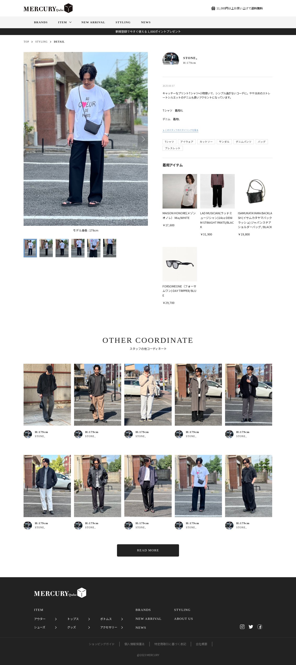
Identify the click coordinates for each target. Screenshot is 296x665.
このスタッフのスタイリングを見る (181, 130)
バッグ (262, 141)
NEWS (141, 627)
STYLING (41, 42)
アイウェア (186, 141)
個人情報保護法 (134, 644)
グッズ (71, 627)
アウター (40, 619)
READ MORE (148, 550)
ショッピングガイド (102, 644)
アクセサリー (108, 627)
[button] (143, 139)
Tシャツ (169, 141)
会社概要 (201, 644)
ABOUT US (183, 619)
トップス (73, 619)
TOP (26, 42)
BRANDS (143, 610)
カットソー (206, 141)
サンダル (224, 141)
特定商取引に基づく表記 (170, 644)
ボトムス (106, 619)
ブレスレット (173, 148)
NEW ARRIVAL (149, 619)
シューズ (39, 627)
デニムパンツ (244, 141)
